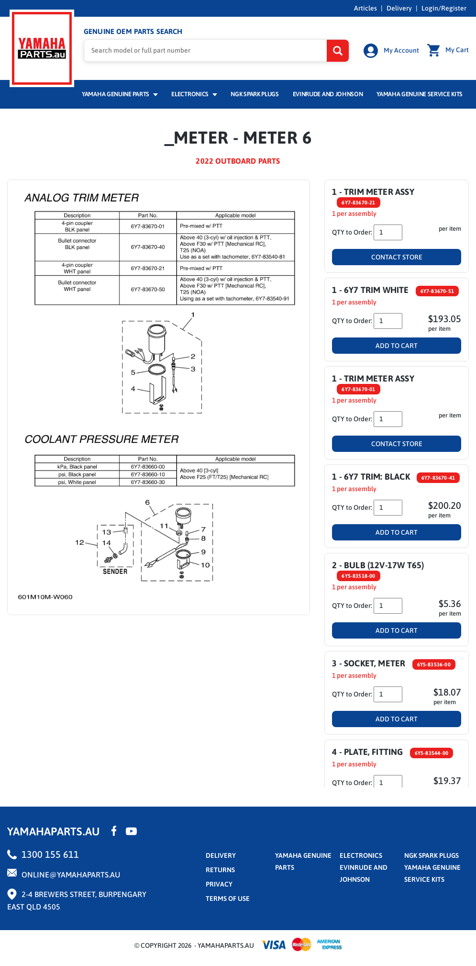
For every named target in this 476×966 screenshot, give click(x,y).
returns (220, 870)
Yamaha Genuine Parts (120, 94)
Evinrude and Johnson (328, 94)
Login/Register (443, 8)
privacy (219, 884)
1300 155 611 (50, 854)
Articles (365, 8)
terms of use (228, 898)
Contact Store (396, 257)
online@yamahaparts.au (71, 874)
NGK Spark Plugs (254, 94)
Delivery (399, 8)
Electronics (194, 94)
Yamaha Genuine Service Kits (419, 94)
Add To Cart (397, 345)
